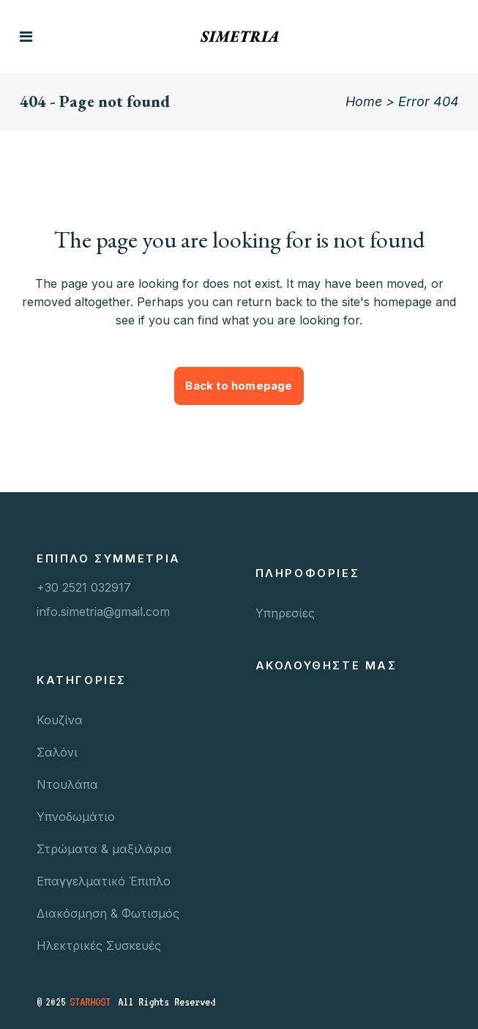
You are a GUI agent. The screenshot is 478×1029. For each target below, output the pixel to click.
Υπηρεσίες (285, 613)
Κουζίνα (60, 720)
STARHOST (90, 1001)
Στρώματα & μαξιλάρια (104, 849)
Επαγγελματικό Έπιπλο (104, 881)
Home (364, 101)
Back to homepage (238, 386)
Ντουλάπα (67, 784)
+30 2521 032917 (84, 587)
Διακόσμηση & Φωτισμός (108, 913)
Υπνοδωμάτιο (76, 816)
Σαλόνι (57, 752)
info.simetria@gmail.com (103, 611)
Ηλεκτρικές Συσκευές (99, 945)
